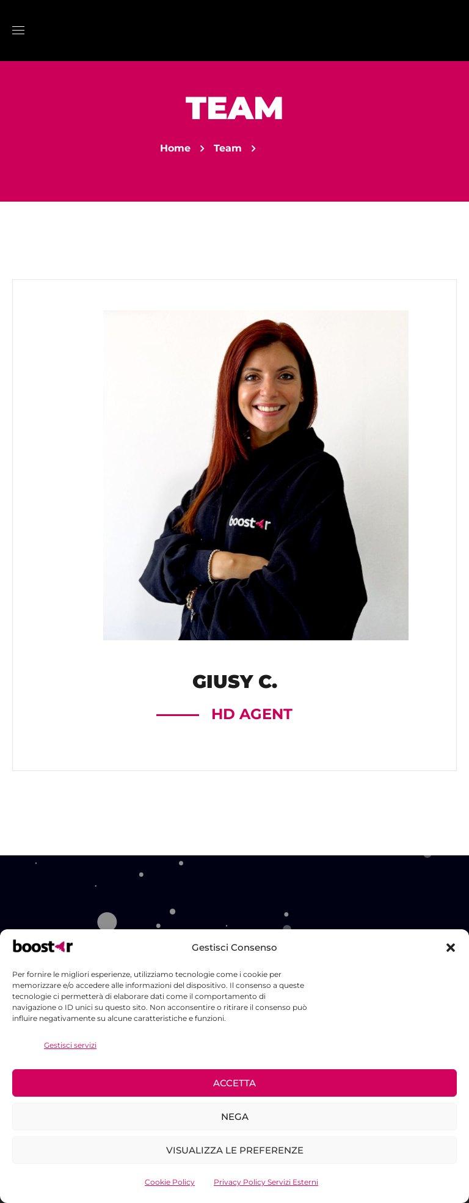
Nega (235, 1116)
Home (175, 148)
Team (228, 148)
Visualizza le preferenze (235, 1150)
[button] (451, 948)
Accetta (234, 1083)
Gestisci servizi (70, 1045)
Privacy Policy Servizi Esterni (266, 1182)
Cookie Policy (170, 1182)
